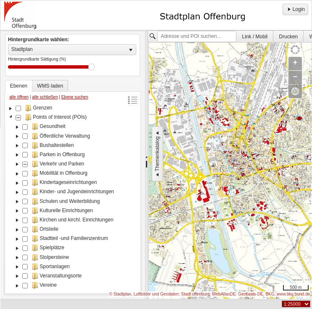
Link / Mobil (255, 37)
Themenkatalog (157, 154)
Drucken (288, 37)
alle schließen (45, 97)
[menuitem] (254, 36)
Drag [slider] (91, 67)
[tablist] (72, 187)
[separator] (146, 165)
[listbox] (72, 49)
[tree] (72, 197)
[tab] (18, 86)
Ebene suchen (74, 97)
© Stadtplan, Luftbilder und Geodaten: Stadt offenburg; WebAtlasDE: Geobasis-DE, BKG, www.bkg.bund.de (209, 294)
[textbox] (197, 37)
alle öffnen (19, 97)
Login (295, 9)
